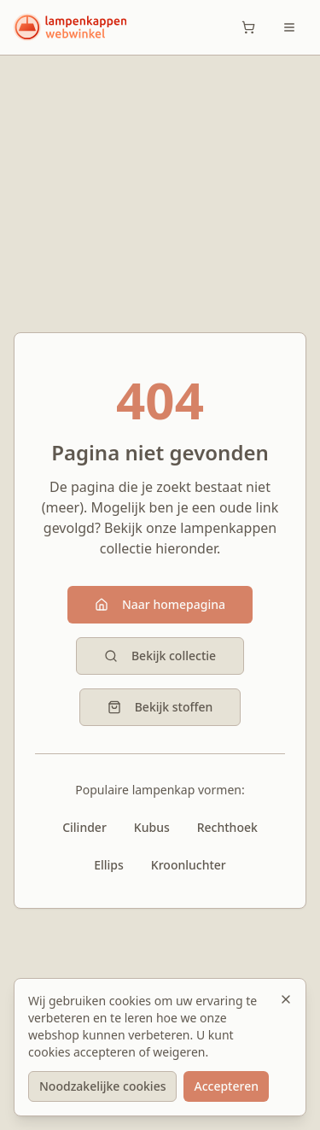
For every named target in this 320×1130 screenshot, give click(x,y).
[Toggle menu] (289, 27)
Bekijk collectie (160, 655)
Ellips (109, 865)
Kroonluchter (188, 865)
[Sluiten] (286, 999)
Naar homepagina (160, 604)
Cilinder (84, 827)
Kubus (152, 827)
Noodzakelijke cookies (102, 1086)
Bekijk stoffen (160, 707)
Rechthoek (227, 827)
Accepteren (226, 1086)
